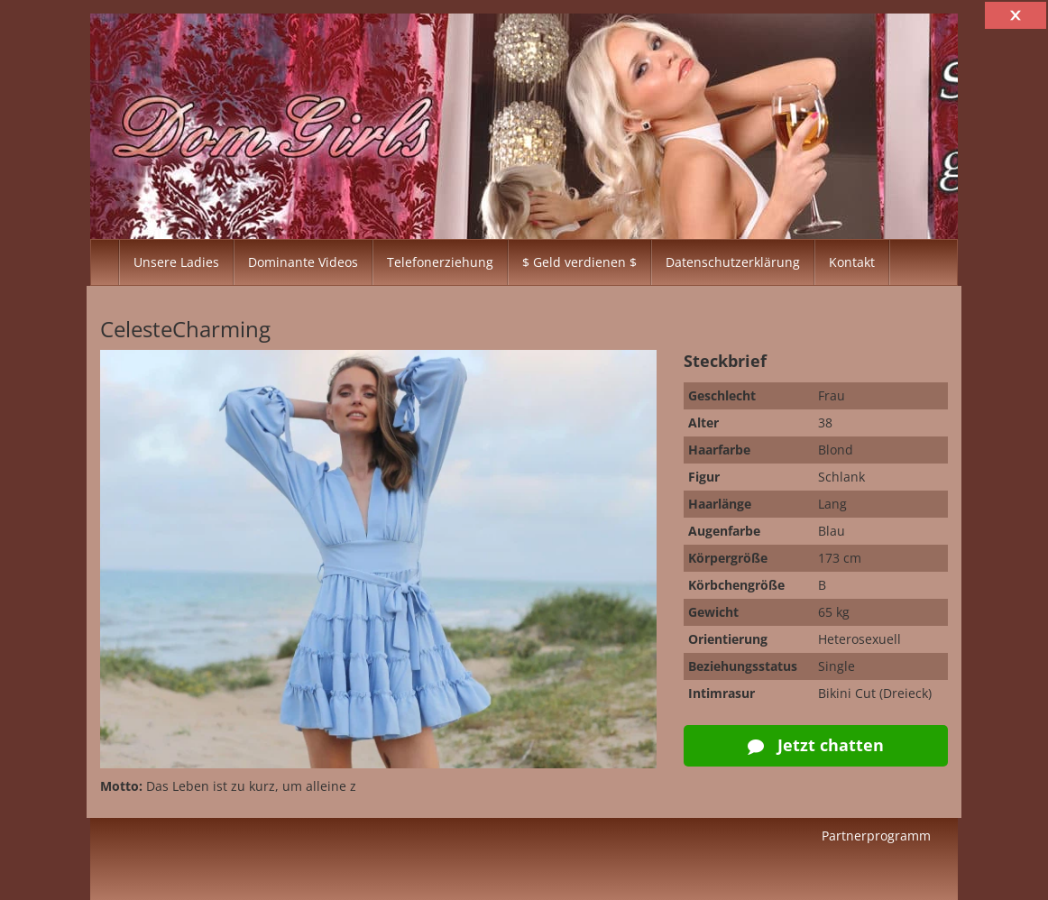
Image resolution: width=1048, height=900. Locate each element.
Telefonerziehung (440, 262)
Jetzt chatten (816, 745)
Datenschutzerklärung (733, 262)
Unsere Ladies (176, 262)
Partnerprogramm (876, 835)
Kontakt (852, 262)
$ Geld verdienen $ (579, 262)
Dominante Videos (303, 262)
